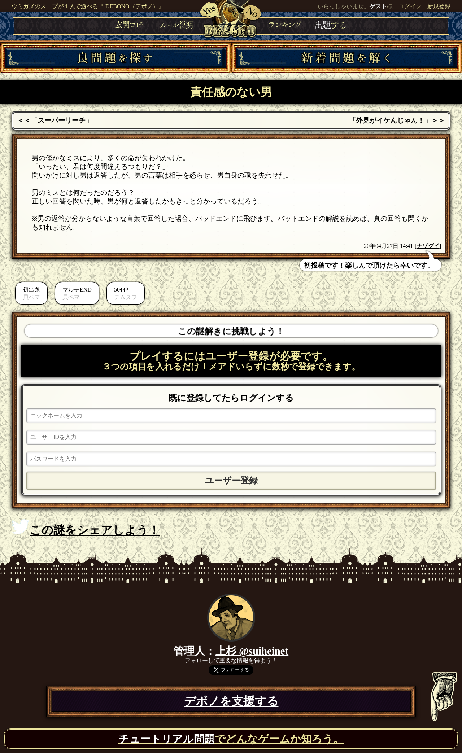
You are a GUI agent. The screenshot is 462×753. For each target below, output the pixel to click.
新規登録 (438, 6)
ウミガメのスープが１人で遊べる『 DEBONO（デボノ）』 (88, 6)
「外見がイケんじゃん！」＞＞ (397, 120)
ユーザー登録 (231, 480)
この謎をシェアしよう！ (86, 528)
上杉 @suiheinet (251, 651)
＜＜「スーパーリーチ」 (54, 120)
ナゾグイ (428, 246)
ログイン (410, 6)
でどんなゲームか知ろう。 (231, 739)
